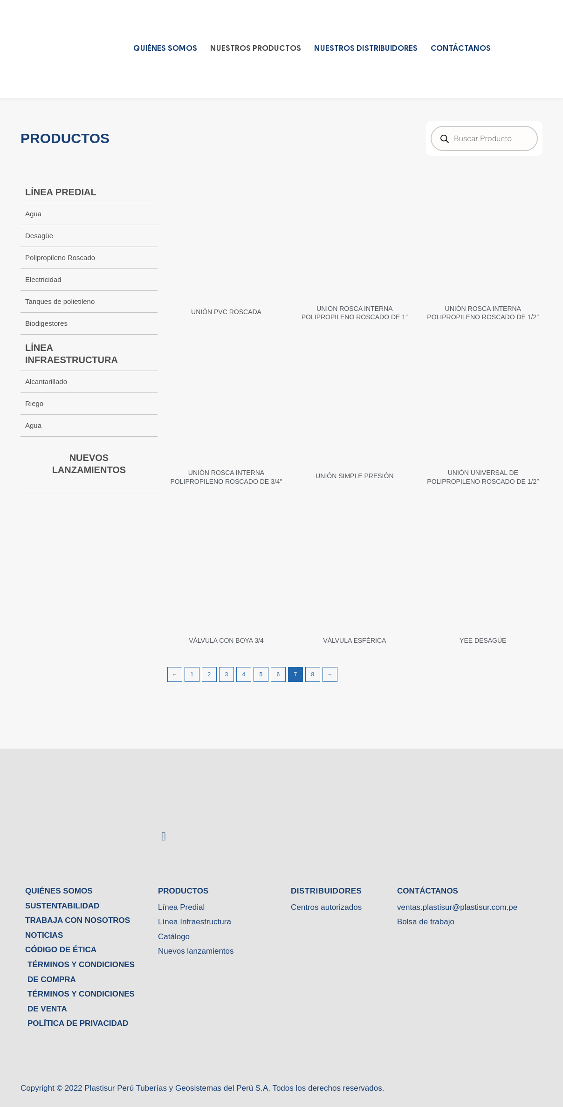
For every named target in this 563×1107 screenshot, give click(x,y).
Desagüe (39, 236)
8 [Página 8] (312, 674)
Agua (33, 214)
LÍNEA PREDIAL (60, 192)
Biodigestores (46, 323)
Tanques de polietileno (60, 301)
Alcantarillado (46, 381)
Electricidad (43, 279)
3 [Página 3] (226, 674)
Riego (34, 403)
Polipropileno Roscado (60, 257)
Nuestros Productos (255, 49)
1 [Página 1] (191, 674)
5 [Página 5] (260, 674)
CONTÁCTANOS (461, 49)
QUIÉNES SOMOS (165, 49)
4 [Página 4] (243, 674)
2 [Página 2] (209, 674)
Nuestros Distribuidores (366, 49)
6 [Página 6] (278, 674)
